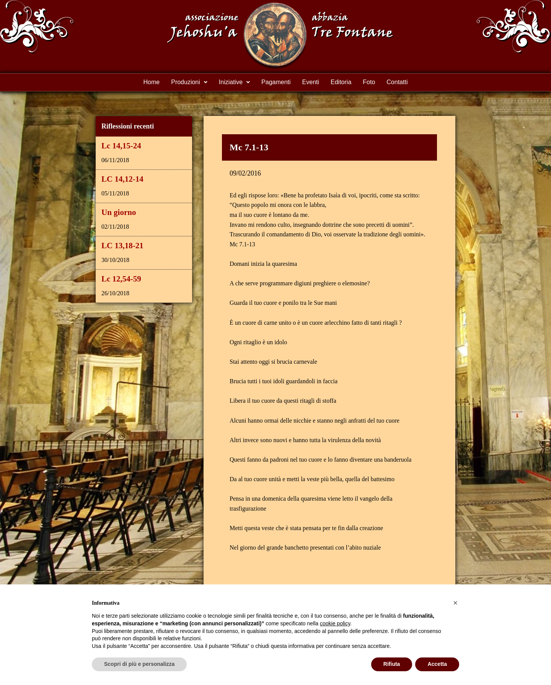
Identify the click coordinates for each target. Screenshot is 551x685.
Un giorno (118, 212)
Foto (369, 82)
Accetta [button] (437, 664)
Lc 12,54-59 (121, 278)
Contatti (397, 82)
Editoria (341, 82)
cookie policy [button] (335, 623)
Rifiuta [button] (391, 664)
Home (151, 82)
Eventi (310, 82)
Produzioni (189, 82)
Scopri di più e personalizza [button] (139, 664)
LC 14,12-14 (122, 179)
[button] (455, 603)
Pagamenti (276, 82)
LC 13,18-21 (122, 245)
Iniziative (234, 82)
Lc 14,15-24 (121, 145)
